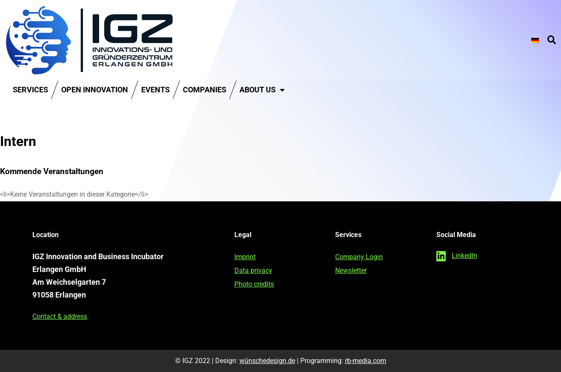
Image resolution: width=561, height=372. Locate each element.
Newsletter (351, 270)
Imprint (245, 257)
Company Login (359, 257)
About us (262, 90)
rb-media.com (365, 361)
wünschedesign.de (267, 361)
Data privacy (253, 270)
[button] (552, 40)
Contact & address (59, 316)
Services (30, 89)
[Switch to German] (535, 40)
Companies (204, 89)
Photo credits (254, 284)
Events (155, 89)
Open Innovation (94, 89)
